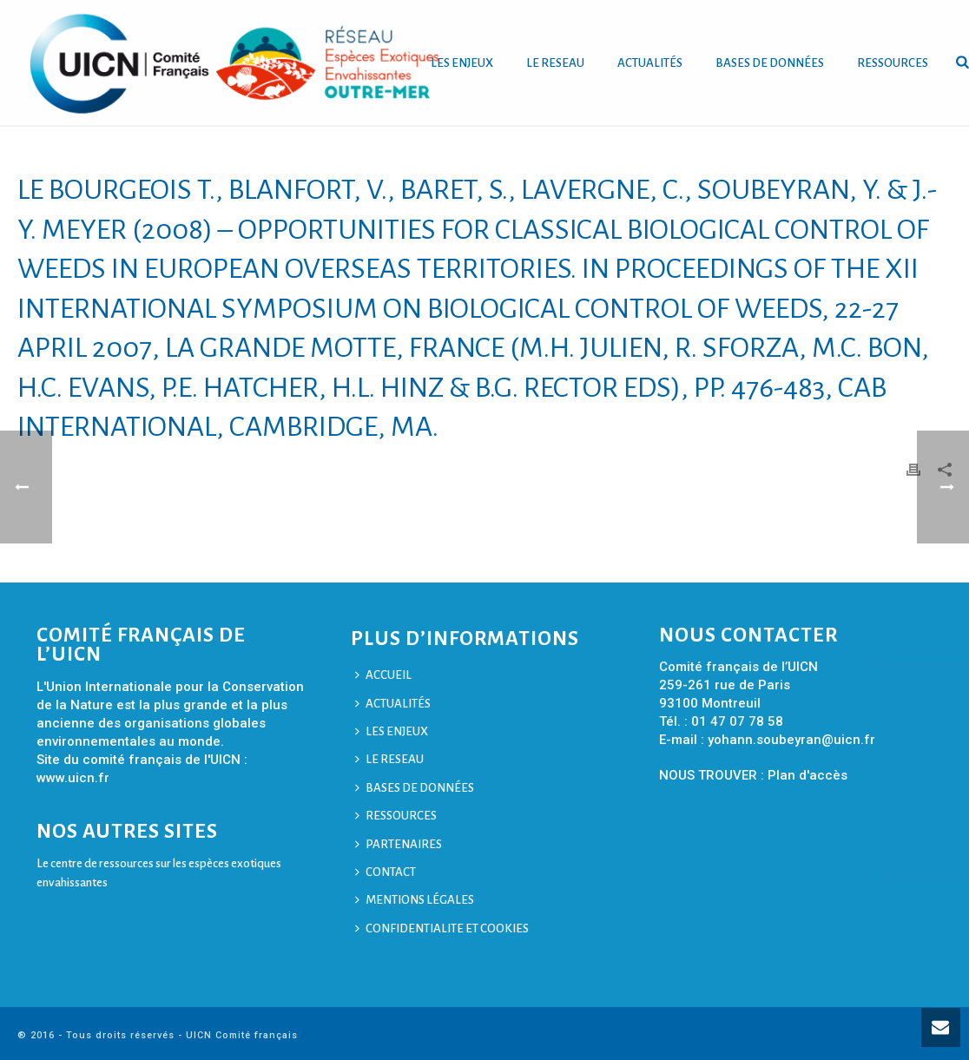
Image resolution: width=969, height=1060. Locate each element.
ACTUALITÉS (649, 62)
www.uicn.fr (72, 778)
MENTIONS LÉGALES (414, 899)
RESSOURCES (892, 62)
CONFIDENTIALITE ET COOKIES (442, 928)
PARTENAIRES (398, 844)
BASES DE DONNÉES (769, 62)
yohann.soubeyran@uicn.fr (791, 739)
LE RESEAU (555, 62)
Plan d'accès (807, 775)
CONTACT (385, 872)
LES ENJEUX (462, 62)
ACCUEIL (383, 674)
